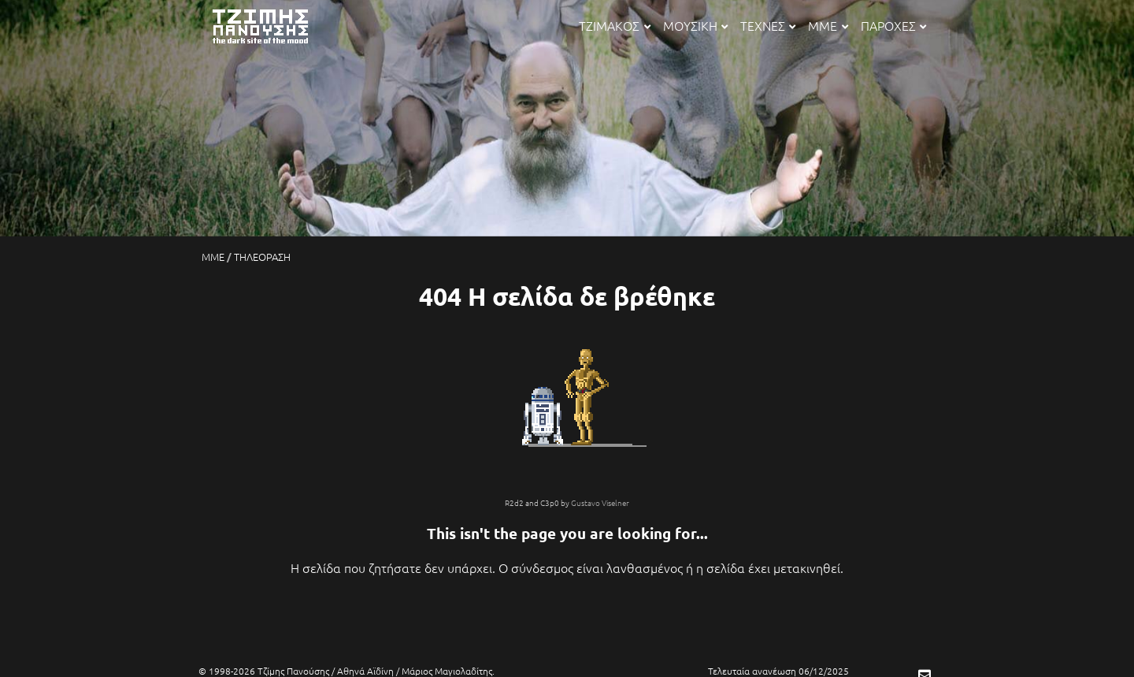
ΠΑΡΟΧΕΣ (893, 25)
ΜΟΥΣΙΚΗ (695, 25)
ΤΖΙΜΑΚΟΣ (614, 25)
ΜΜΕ (827, 25)
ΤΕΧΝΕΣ (767, 25)
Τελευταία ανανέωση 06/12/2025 (778, 670)
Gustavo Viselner (600, 502)
